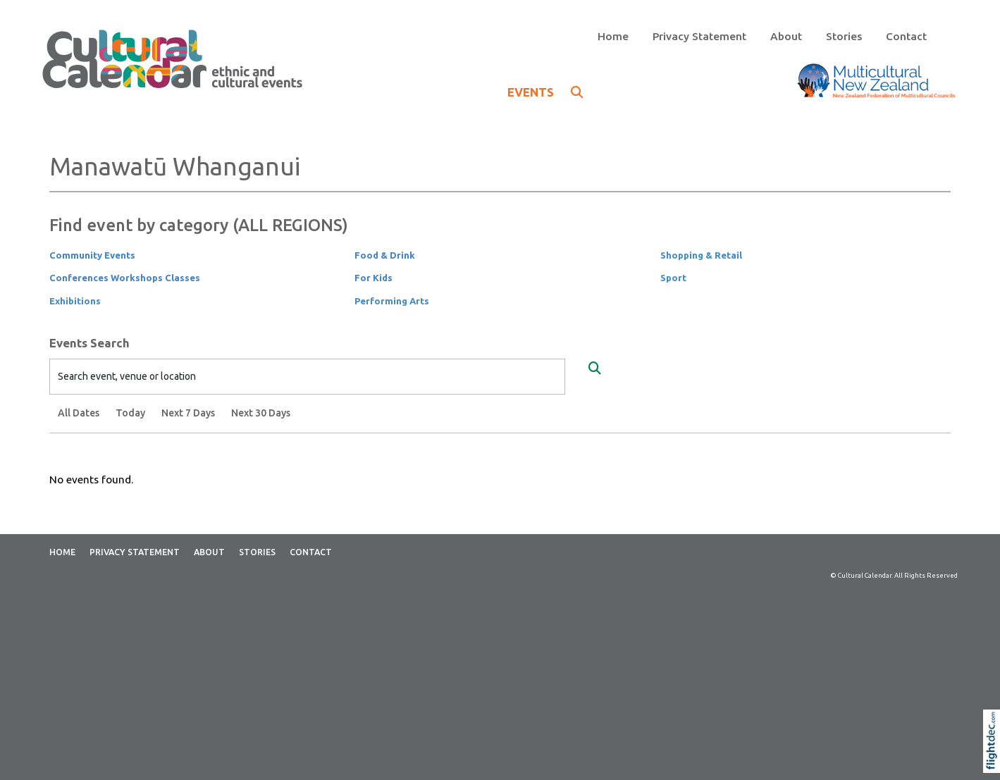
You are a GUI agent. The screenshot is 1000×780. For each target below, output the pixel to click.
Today (130, 413)
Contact (906, 36)
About (786, 36)
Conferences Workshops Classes (124, 278)
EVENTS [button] (545, 92)
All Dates (78, 413)
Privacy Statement (699, 36)
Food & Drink (384, 255)
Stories (844, 36)
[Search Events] (595, 368)
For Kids (373, 278)
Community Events (92, 255)
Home (613, 36)
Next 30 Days (260, 413)
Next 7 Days (188, 413)
